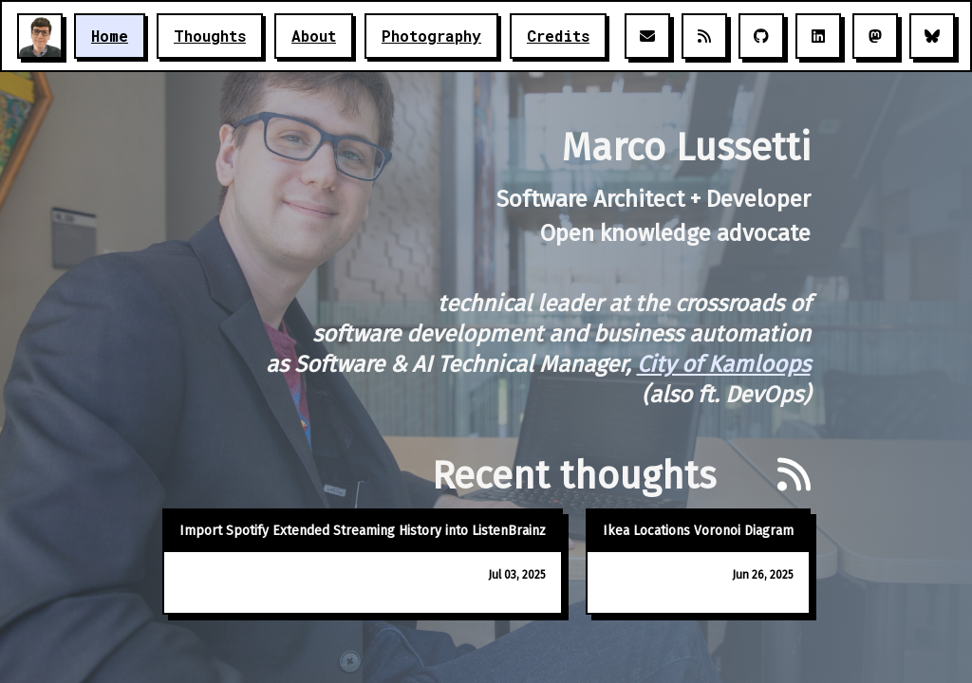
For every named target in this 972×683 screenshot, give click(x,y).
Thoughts (210, 36)
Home (109, 36)
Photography (431, 36)
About (313, 36)
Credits (558, 36)
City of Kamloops (724, 364)
